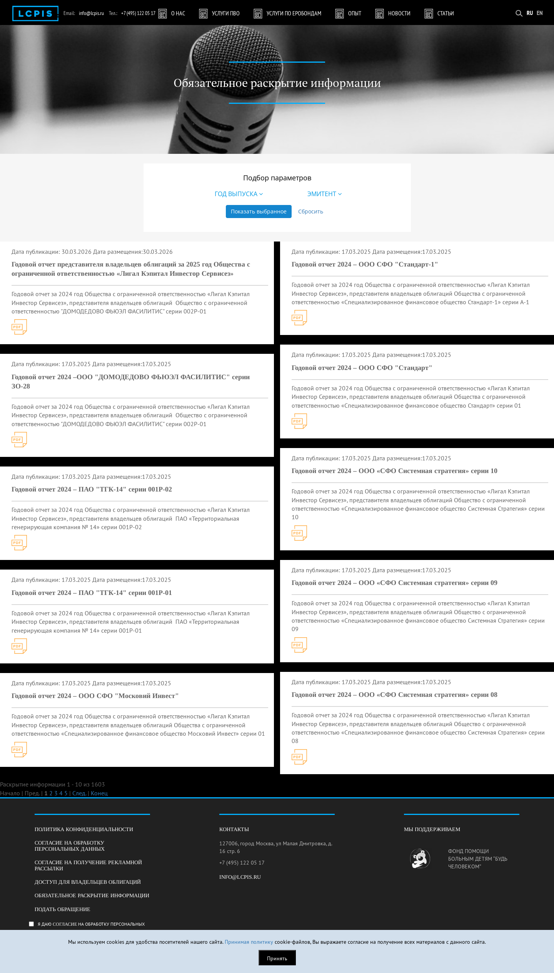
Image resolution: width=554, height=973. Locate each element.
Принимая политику (249, 941)
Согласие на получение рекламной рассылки (88, 865)
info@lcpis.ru (91, 13)
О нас (178, 13)
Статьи (445, 13)
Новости (399, 13)
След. (79, 793)
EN (540, 13)
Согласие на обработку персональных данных (70, 845)
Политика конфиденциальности (84, 829)
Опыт (354, 13)
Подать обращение (62, 909)
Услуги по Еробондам (294, 13)
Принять (277, 958)
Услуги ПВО (226, 13)
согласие (65, 924)
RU (530, 13)
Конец (99, 793)
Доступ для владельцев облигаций (88, 882)
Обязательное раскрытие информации (92, 895)
